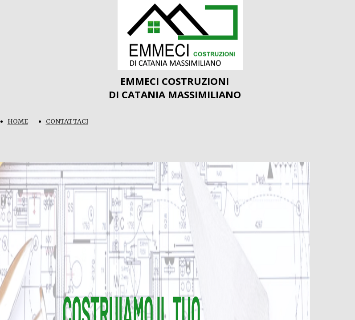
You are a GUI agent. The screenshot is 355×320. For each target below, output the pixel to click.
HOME (18, 121)
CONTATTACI (67, 121)
